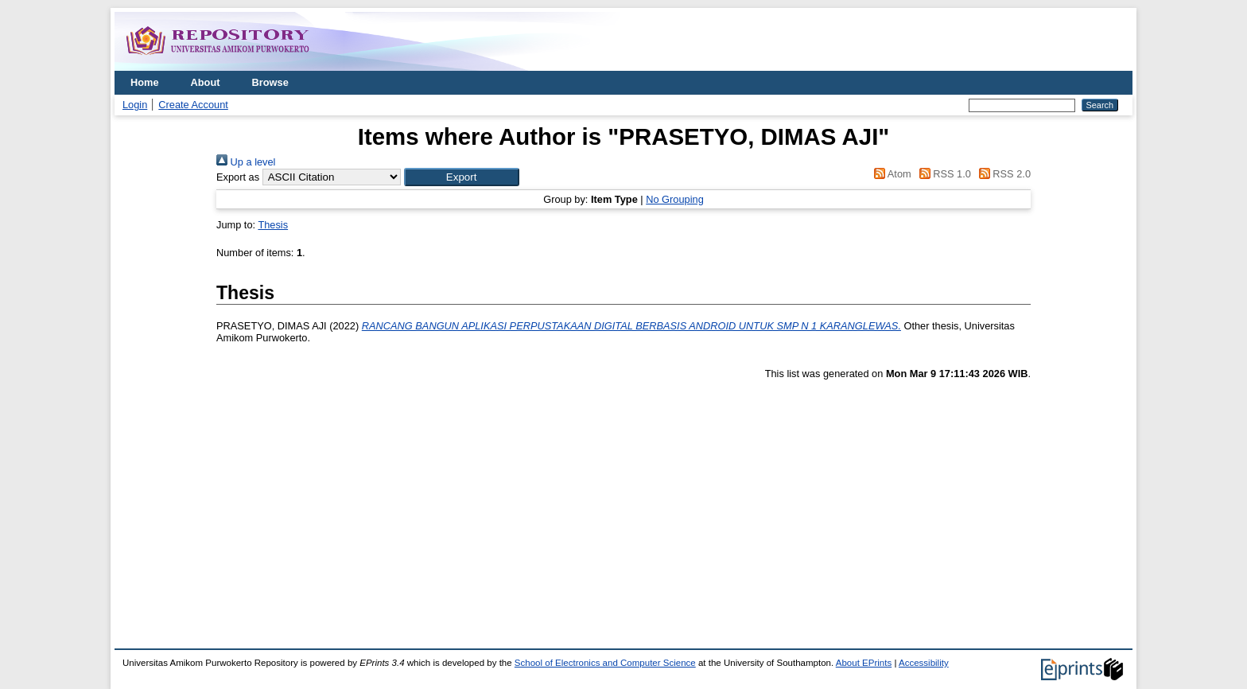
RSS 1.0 (942, 174)
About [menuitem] (205, 82)
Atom (890, 174)
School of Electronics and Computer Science (605, 663)
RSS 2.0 (1002, 174)
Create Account (193, 105)
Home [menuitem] (144, 82)
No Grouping (675, 199)
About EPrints (864, 663)
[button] (461, 177)
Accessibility (924, 663)
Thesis (273, 225)
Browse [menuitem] (270, 82)
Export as (237, 177)
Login (134, 105)
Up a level (245, 162)
